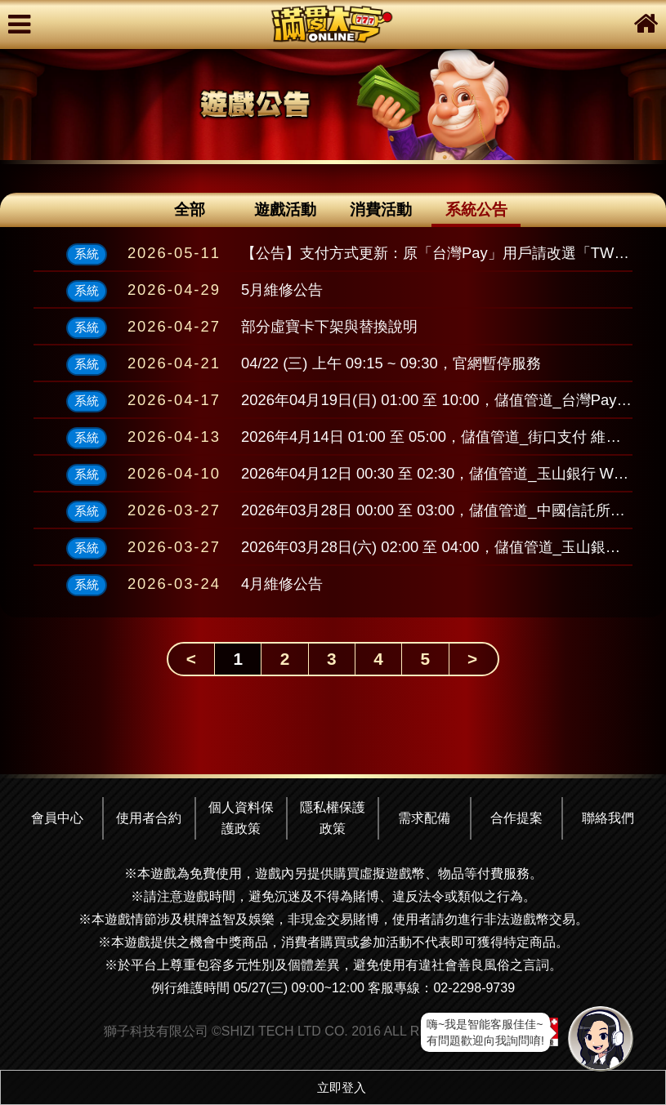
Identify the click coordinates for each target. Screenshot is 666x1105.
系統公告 (476, 209)
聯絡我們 (608, 818)
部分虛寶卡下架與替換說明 (329, 326)
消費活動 (381, 209)
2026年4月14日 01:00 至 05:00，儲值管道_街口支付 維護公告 (445, 436)
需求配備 (424, 818)
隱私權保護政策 (332, 817)
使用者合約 (148, 818)
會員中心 (57, 818)
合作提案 (516, 818)
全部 (189, 209)
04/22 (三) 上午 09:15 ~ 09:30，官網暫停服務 (391, 363)
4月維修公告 (282, 583)
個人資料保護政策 (241, 817)
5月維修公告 (282, 289)
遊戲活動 (285, 209)
